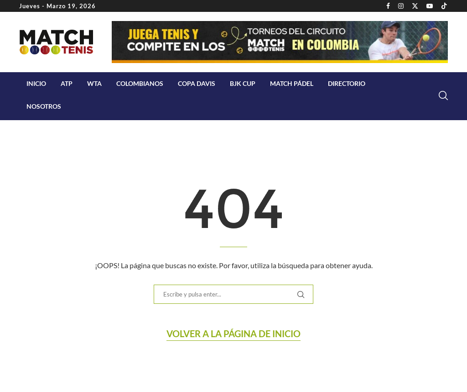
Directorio (346, 83)
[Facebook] (388, 6)
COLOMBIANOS (139, 83)
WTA (94, 83)
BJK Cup (242, 83)
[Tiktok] (444, 6)
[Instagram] (401, 6)
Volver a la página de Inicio (233, 333)
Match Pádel (291, 83)
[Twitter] (415, 6)
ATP (67, 83)
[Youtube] (429, 6)
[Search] (443, 95)
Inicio (36, 83)
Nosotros (43, 106)
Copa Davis (196, 83)
